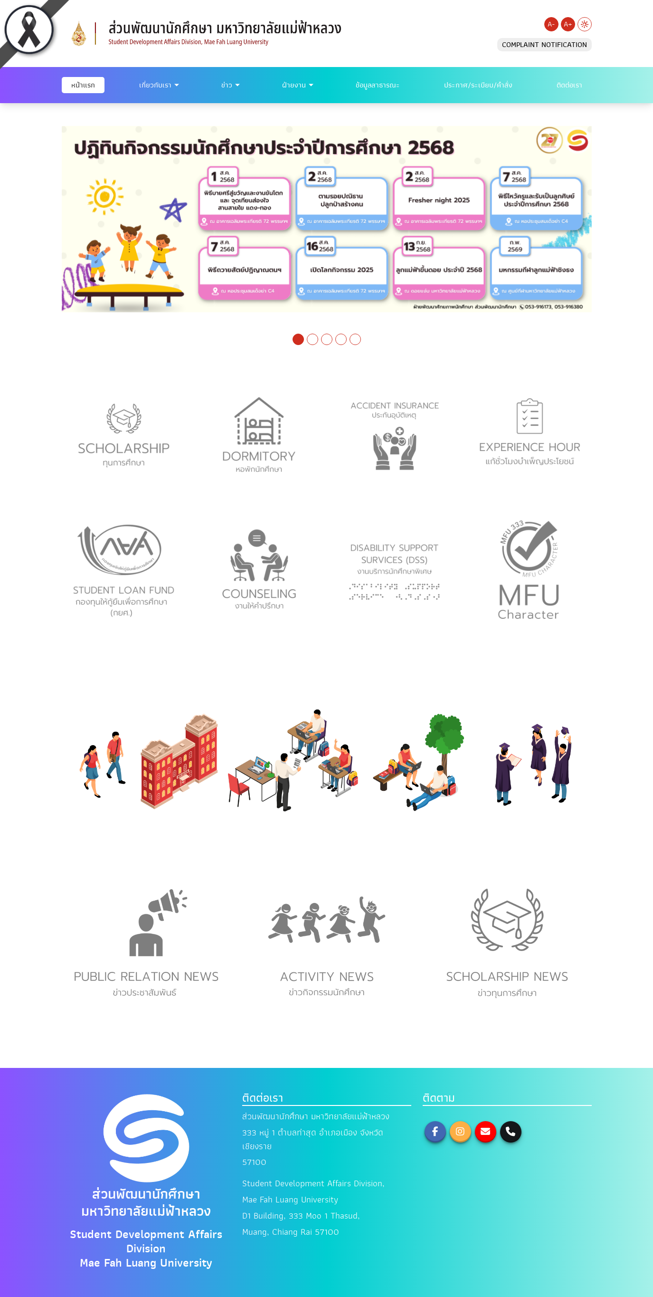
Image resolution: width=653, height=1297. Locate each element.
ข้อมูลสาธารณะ (378, 85)
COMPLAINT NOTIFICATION (544, 44)
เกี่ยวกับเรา (155, 85)
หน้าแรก (83, 85)
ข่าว (226, 85)
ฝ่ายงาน (294, 85)
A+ (568, 24)
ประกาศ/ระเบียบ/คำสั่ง (478, 85)
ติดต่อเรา (569, 85)
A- (551, 24)
